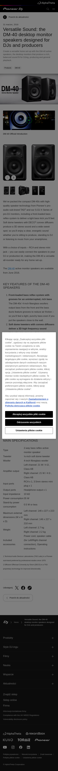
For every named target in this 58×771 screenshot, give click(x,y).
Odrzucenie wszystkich (29, 422)
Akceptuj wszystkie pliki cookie (29, 414)
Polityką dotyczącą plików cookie (22, 406)
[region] (29, 385)
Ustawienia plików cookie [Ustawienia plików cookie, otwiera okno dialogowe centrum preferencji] (29, 430)
